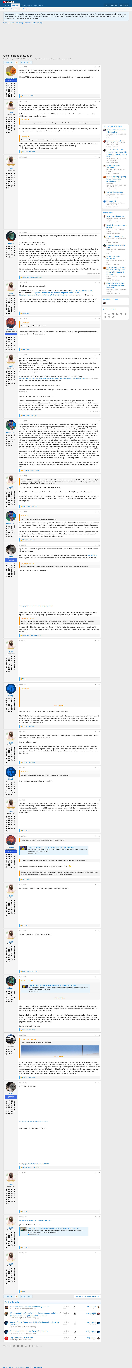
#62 (99, 640)
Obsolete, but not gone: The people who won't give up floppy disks (51, 847)
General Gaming (31, 1318)
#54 (99, 232)
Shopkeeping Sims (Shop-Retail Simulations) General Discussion (116, 285)
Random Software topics (115, 236)
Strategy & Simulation (113, 233)
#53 (99, 157)
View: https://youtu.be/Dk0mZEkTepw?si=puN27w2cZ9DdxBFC (34, 1164)
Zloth (94, 1339)
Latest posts (108, 213)
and (28, 96)
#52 (99, 101)
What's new (25, 5)
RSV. (11, 1308)
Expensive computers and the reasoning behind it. (30, 1307)
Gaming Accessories (113, 173)
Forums (15, 5)
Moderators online (110, 299)
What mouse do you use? (116, 216)
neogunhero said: (26, 563)
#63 (99, 684)
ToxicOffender (14, 1318)
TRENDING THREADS (112, 126)
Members (37, 5)
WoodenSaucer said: (27, 1039)
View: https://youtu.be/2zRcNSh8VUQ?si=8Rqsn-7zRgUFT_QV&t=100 (36, 606)
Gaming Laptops (112, 189)
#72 (99, 1082)
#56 (99, 318)
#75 (99, 1253)
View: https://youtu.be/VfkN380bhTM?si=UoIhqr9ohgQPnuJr (33, 1121)
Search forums (23, 9)
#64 (99, 732)
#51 (99, 67)
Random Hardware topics (115, 141)
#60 (99, 512)
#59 (99, 476)
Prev (7, 62)
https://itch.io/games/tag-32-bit (81, 290)
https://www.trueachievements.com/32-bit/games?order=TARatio (56, 293)
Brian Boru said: (26, 981)
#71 (99, 1035)
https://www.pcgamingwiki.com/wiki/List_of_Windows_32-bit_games (43, 295)
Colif (94, 1308)
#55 (99, 282)
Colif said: (24, 322)
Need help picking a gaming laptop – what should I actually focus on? (116, 179)
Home (7, 5)
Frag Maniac (13, 1327)
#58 (99, 421)
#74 (99, 1217)
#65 (99, 768)
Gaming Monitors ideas (115, 192)
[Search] (124, 5)
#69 (99, 930)
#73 (99, 1173)
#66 (99, 800)
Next (28, 62)
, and (32, 277)
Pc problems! (111, 201)
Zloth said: (24, 119)
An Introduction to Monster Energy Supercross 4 (29, 1331)
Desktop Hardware (27, 1308)
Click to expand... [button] (59, 705)
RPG (108, 138)
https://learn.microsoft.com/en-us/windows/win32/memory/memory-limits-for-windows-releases (52, 378)
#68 (99, 885)
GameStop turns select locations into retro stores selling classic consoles (53, 1228)
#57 (99, 355)
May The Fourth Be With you (21, 1338)
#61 (99, 545)
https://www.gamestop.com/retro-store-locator (35, 1220)
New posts (6, 9)
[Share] (95, 67)
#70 (99, 977)
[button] (31, 5)
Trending (14, 9)
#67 (99, 836)
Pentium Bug (92, 555)
